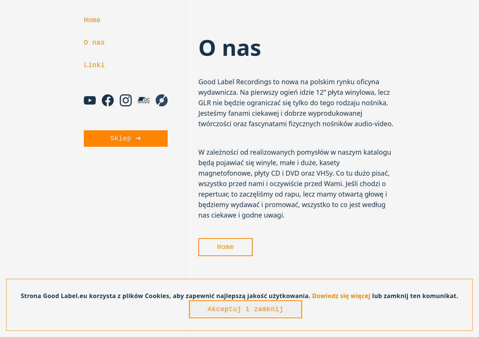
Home (92, 20)
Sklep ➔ (125, 138)
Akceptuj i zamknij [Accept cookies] (246, 309)
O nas (94, 42)
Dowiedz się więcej (341, 296)
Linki (94, 65)
